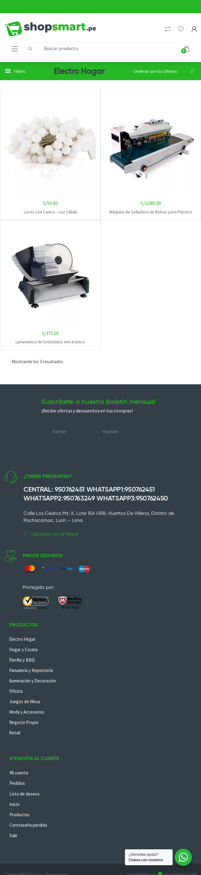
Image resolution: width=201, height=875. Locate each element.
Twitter (59, 431)
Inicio (14, 804)
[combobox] (104, 48)
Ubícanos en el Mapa (51, 534)
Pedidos (17, 783)
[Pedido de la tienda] (164, 71)
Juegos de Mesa (24, 701)
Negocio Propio (23, 722)
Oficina (16, 691)
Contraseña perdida (28, 825)
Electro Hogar (22, 639)
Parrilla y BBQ (22, 660)
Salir (13, 835)
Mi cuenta (18, 773)
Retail (14, 733)
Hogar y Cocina (23, 649)
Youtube (111, 431)
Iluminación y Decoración (32, 681)
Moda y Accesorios (26, 712)
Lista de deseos (24, 794)
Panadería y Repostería (31, 670)
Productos (19, 815)
